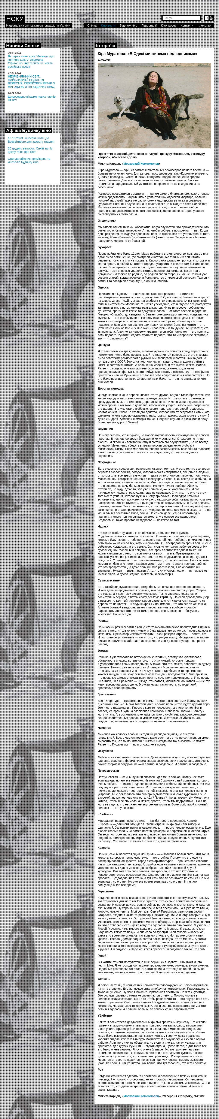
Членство (204, 25)
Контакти (187, 25)
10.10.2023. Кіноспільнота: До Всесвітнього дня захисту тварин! (31, 139)
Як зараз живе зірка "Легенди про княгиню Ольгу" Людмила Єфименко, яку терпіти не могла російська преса (31, 61)
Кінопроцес (169, 25)
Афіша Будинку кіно (28, 130)
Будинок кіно (128, 25)
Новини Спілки (23, 45)
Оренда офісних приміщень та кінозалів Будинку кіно (29, 160)
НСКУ (14, 18)
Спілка (91, 25)
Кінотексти (108, 25)
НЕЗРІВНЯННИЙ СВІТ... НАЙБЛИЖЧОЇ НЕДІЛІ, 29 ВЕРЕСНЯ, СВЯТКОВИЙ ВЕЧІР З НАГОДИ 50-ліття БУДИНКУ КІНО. (31, 81)
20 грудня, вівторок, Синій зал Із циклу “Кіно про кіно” (30, 150)
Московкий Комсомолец (141, 163)
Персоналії (149, 25)
